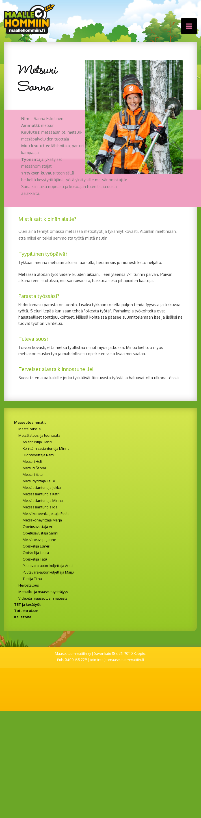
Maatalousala (29, 429)
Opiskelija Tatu (35, 559)
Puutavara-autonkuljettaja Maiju (48, 572)
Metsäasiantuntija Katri (41, 494)
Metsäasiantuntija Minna (43, 500)
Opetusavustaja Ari (38, 527)
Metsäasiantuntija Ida (40, 507)
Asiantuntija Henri (37, 442)
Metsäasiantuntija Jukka (42, 487)
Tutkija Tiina (32, 579)
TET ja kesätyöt (27, 604)
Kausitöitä (22, 617)
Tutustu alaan (26, 610)
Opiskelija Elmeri (36, 546)
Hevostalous (28, 585)
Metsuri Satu (33, 474)
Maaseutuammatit (30, 422)
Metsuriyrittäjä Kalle (39, 481)
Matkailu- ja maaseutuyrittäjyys (43, 592)
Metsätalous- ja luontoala (39, 435)
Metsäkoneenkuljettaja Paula (46, 513)
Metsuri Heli (32, 461)
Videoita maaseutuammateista (43, 598)
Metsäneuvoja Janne (39, 540)
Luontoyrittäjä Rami (38, 455)
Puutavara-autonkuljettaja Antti (48, 566)
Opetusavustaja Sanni (40, 533)
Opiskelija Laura (36, 553)
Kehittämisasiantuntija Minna (46, 448)
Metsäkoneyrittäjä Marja (42, 520)
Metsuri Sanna (34, 468)
